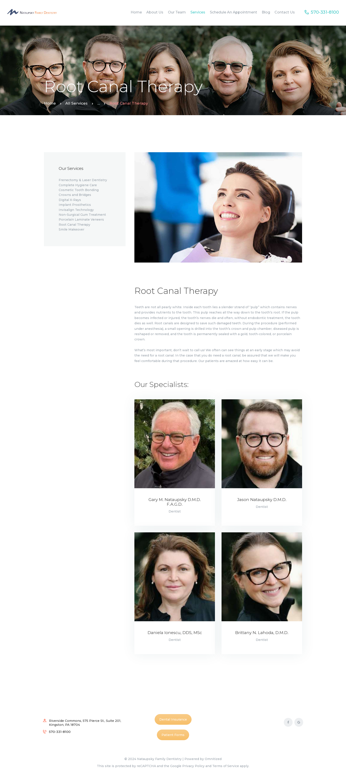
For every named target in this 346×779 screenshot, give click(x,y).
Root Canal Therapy (74, 225)
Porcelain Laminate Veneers (81, 219)
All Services (76, 103)
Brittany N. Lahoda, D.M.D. (261, 633)
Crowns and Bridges (75, 195)
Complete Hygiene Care (78, 185)
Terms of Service (225, 766)
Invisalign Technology (76, 210)
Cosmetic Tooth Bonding (79, 190)
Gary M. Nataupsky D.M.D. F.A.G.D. (175, 502)
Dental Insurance (173, 719)
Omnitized (213, 759)
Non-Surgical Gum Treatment (82, 215)
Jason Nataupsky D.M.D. (261, 499)
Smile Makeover (71, 229)
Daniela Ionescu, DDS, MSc (175, 633)
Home (50, 103)
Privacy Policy (193, 766)
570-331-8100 (60, 732)
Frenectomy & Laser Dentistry (83, 180)
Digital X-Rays (70, 200)
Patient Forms (173, 735)
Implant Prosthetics (75, 205)
